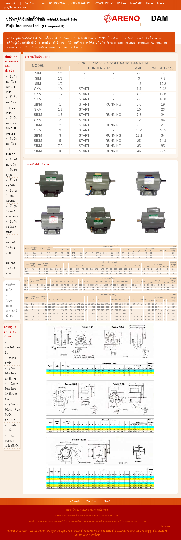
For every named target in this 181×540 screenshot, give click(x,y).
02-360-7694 (57, 3)
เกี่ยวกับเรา (30, 3)
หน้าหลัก (11, 3)
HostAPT (168, 526)
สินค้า (108, 501)
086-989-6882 (80, 3)
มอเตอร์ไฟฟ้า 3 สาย (10, 268)
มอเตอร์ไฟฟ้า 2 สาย (10, 247)
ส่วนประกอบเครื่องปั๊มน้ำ (12, 441)
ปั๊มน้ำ (10, 531)
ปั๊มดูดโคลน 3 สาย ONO (12, 211)
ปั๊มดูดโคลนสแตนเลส (11, 196)
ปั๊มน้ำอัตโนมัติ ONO (11, 227)
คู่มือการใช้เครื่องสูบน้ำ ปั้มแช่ (11, 373)
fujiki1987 (136, 3)
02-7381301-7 (104, 3)
